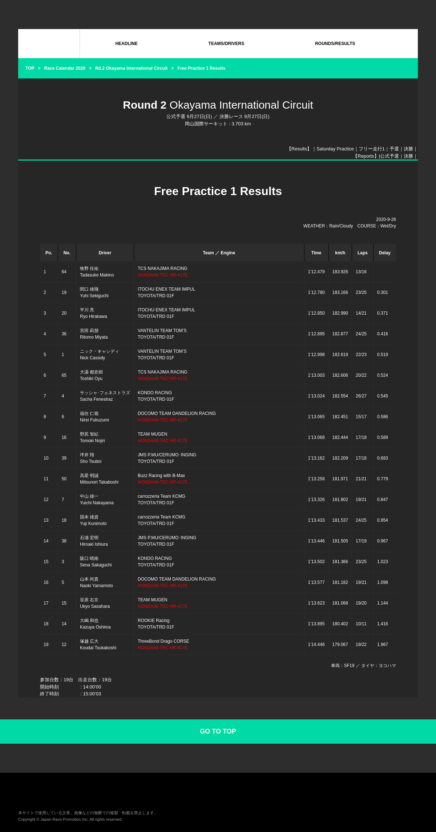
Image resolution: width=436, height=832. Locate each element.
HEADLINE (126, 43)
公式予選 (389, 156)
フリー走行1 (372, 149)
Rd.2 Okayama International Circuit (131, 68)
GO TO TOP (218, 731)
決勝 (408, 149)
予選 (394, 149)
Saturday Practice (335, 149)
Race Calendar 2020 (64, 68)
